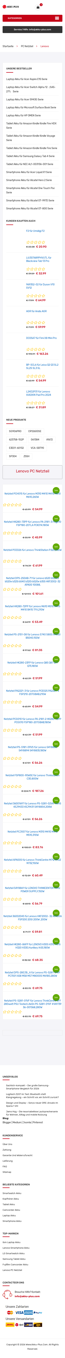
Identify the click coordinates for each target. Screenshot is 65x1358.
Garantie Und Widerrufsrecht (17, 1155)
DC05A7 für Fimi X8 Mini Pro (41, 338)
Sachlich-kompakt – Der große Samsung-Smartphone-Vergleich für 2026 (27, 1087)
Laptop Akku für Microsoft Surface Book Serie (31, 107)
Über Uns (7, 1144)
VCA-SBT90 (37, 448)
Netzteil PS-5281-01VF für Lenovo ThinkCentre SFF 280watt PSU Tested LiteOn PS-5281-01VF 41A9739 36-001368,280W (32, 1004)
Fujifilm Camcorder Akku (15, 1264)
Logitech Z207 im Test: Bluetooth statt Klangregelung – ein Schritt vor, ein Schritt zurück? (32, 1096)
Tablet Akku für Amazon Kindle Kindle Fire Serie (31, 148)
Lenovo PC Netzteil (12, 1270)
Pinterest (38, 1122)
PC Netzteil (27, 46)
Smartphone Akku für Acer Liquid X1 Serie (29, 172)
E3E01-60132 (16, 448)
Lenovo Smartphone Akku (16, 1248)
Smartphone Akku (12, 1221)
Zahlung (7, 1149)
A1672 (49, 439)
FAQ (5, 1166)
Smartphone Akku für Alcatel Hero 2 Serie (29, 180)
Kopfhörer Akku (11, 1199)
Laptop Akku (9, 1215)
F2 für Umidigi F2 (35, 231)
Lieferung (8, 1161)
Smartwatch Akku (12, 1193)
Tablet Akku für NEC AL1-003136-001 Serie (29, 164)
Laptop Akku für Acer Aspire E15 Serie (26, 79)
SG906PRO (15, 431)
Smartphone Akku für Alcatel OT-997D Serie (30, 200)
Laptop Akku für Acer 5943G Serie (25, 99)
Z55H (26, 456)
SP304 (13, 456)
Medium (17, 1122)
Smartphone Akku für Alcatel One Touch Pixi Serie (30, 190)
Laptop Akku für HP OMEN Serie (23, 115)
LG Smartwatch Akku (14, 1253)
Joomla (27, 1122)
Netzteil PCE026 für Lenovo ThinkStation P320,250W (32, 550)
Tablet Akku (9, 1204)
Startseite (8, 46)
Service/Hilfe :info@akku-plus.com (32, 29)
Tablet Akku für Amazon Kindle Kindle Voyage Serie (30, 138)
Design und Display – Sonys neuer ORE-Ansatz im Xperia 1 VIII (32, 1104)
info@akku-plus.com (27, 1296)
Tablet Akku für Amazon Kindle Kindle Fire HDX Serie (31, 125)
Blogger (7, 1122)
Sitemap (7, 1172)
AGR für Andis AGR (36, 311)
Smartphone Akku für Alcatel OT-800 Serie (29, 208)
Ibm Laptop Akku (11, 1242)
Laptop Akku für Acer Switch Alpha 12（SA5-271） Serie (31, 89)
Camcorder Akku (11, 1210)
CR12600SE (34, 431)
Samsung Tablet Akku (14, 1259)
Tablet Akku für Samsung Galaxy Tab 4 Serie (30, 156)
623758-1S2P (16, 439)
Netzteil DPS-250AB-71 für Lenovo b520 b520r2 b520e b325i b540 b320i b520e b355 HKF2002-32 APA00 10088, (32, 581)
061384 (35, 439)
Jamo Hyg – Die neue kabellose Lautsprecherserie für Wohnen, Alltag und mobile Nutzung (32, 1113)
